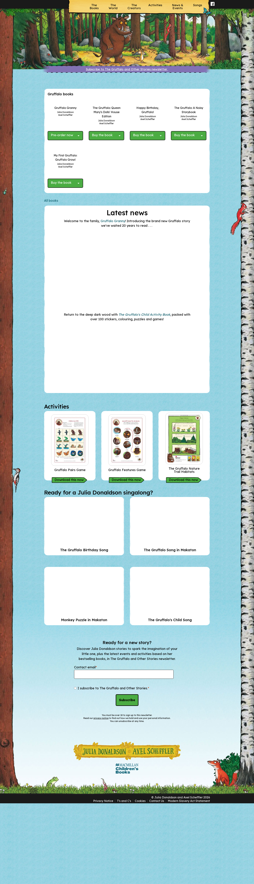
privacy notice (100, 799)
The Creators (134, 6)
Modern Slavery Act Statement (189, 881)
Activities (155, 5)
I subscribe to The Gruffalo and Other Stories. (113, 769)
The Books (94, 6)
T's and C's (124, 881)
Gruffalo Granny (113, 302)
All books (51, 281)
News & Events (177, 6)
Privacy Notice (103, 881)
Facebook (213, 6)
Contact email (85, 748)
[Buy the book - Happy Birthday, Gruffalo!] (144, 181)
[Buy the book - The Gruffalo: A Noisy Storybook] (185, 181)
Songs (197, 5)
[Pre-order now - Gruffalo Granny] (62, 181)
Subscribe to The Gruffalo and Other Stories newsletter (127, 69)
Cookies (140, 881)
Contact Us (156, 881)
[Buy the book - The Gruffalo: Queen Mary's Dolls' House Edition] (103, 181)
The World (113, 6)
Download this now (69, 560)
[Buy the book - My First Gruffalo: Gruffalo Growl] (62, 264)
